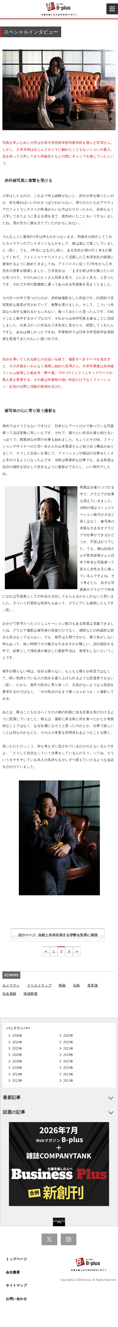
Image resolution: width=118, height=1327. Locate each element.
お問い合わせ (16, 1299)
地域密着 (30, 993)
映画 (62, 985)
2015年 (68, 1068)
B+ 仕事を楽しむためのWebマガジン (59, 9)
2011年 (68, 1081)
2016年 (17, 1068)
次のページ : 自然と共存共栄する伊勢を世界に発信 (58, 935)
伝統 (76, 985)
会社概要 (13, 1272)
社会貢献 (9, 993)
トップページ (16, 1259)
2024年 (17, 1042)
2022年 (17, 1048)
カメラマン (11, 985)
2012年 (17, 1081)
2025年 (68, 1036)
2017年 (68, 1061)
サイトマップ (16, 1285)
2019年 (68, 1055)
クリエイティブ (39, 985)
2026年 (17, 1036)
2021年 (68, 1048)
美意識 (92, 985)
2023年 (68, 1042)
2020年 (17, 1055)
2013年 (68, 1074)
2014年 (17, 1074)
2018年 (17, 1061)
